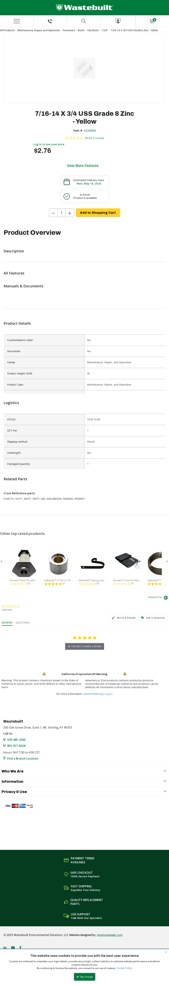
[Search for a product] (84, 21)
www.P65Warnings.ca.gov (98, 694)
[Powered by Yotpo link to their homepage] (158, 598)
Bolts (81, 30)
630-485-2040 (16, 740)
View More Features (82, 165)
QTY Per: (12, 430)
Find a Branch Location (22, 758)
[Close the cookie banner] (166, 952)
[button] (1, 561)
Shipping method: (17, 441)
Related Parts (15, 479)
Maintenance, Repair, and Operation (38, 30)
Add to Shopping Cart (98, 212)
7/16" (105, 30)
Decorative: (14, 351)
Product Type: (15, 384)
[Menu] (16, 21)
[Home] (84, 8)
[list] (84, 441)
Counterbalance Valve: (20, 340)
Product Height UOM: (19, 373)
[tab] (123, 618)
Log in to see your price (48, 144)
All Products (7, 30)
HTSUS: (11, 419)
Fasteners (69, 30)
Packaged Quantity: (18, 464)
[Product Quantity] (61, 212)
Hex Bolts (93, 30)
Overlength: (14, 452)
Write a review (94, 138)
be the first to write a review (84, 646)
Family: (11, 362)
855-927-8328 (16, 746)
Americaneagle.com (110, 935)
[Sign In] (118, 21)
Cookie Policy (124, 968)
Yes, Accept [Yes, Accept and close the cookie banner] (84, 976)
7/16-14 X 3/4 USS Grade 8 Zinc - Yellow (134, 30)
